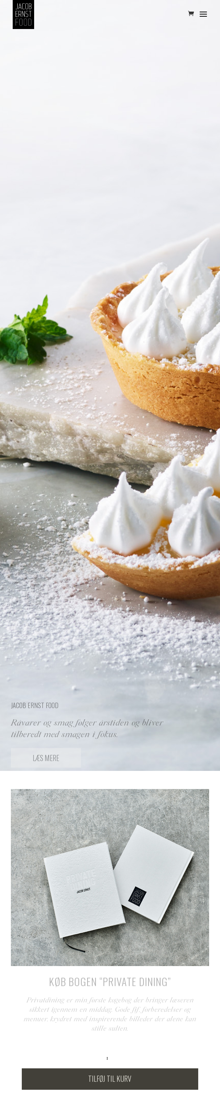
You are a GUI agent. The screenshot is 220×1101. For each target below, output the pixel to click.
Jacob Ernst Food (34, 707)
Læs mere (46, 760)
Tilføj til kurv (109, 1078)
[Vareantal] (110, 1057)
